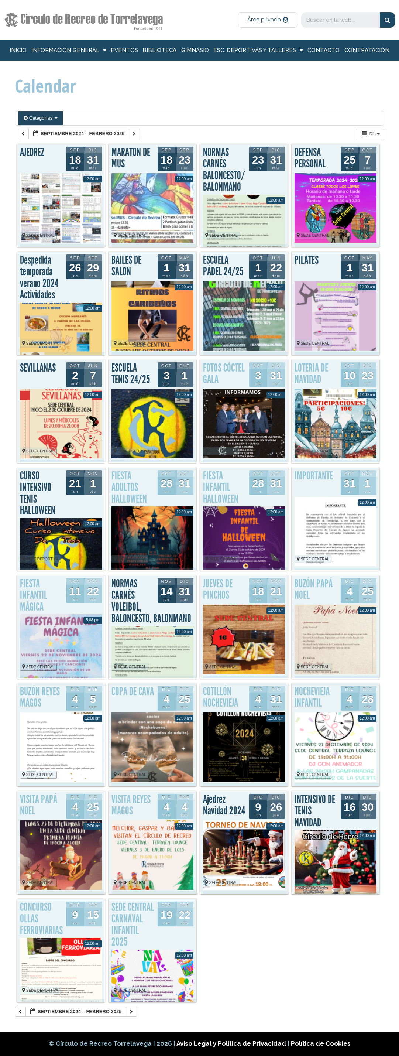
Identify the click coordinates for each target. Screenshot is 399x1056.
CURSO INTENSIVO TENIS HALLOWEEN (37, 493)
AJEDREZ (32, 152)
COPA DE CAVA (132, 691)
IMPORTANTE (314, 475)
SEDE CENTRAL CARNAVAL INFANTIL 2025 (132, 924)
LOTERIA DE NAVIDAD (311, 373)
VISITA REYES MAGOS (131, 805)
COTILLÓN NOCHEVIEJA (220, 697)
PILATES (307, 260)
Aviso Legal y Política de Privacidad (232, 1043)
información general (68, 50)
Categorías (41, 118)
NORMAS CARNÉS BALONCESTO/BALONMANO (224, 170)
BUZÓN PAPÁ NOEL (314, 589)
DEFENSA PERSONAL (310, 158)
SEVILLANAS (38, 368)
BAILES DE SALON (126, 265)
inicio (18, 50)
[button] (267, 20)
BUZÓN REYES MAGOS (40, 697)
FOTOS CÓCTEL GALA (224, 373)
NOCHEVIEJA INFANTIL (312, 697)
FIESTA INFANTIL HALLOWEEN (220, 487)
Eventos (124, 50)
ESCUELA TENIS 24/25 (130, 373)
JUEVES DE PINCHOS (218, 589)
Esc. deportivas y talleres (258, 50)
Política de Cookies (321, 1043)
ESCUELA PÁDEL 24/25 (223, 265)
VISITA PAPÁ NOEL (38, 805)
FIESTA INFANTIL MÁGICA (33, 595)
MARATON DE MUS (130, 158)
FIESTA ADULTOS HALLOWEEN (129, 487)
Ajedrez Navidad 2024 (224, 805)
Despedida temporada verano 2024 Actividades (39, 277)
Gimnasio (195, 50)
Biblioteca (159, 50)
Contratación (366, 50)
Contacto (323, 50)
